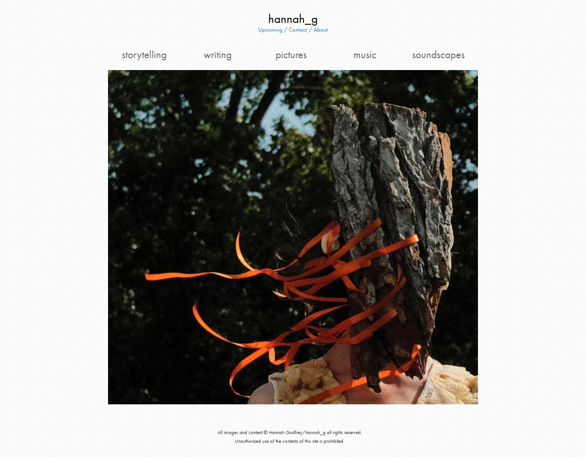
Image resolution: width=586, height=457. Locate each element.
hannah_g (293, 19)
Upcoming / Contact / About (293, 29)
